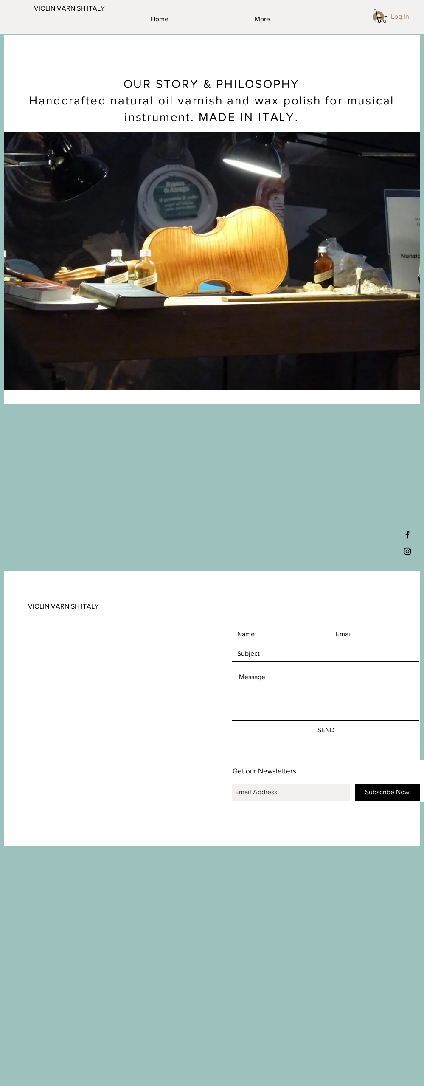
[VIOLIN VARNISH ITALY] (76, 8)
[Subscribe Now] (387, 792)
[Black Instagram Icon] (407, 551)
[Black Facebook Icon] (407, 534)
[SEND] (326, 730)
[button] (382, 16)
